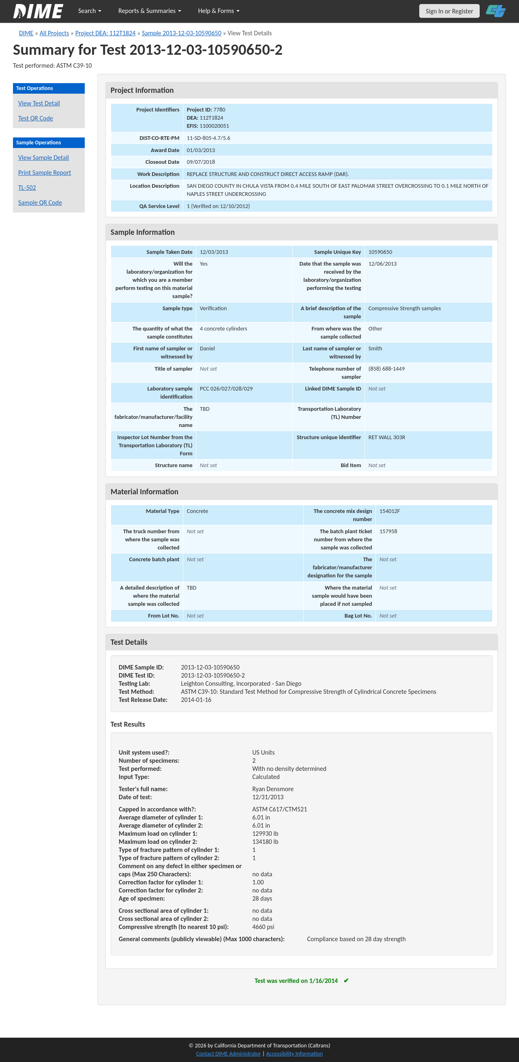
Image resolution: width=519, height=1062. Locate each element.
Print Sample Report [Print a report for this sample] (44, 172)
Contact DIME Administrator (228, 1053)
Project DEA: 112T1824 (105, 33)
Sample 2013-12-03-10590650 (181, 33)
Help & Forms (219, 11)
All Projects (54, 33)
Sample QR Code (40, 202)
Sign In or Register (449, 11)
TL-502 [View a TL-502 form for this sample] (27, 187)
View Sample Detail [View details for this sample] (43, 157)
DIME (26, 33)
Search (89, 11)
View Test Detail (39, 103)
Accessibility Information (294, 1053)
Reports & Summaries (149, 11)
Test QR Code (35, 118)
